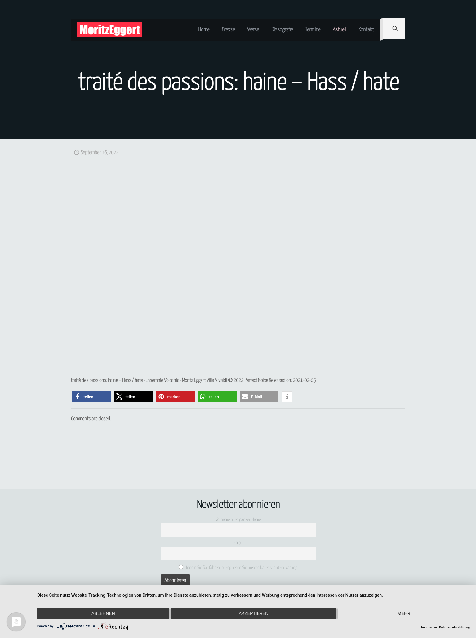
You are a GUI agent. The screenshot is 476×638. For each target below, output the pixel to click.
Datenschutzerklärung (454, 627)
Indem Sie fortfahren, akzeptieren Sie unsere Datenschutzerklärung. (238, 567)
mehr (405, 614)
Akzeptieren (253, 614)
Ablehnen (101, 614)
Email (238, 543)
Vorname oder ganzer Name (238, 519)
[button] (91, 396)
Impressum (429, 627)
